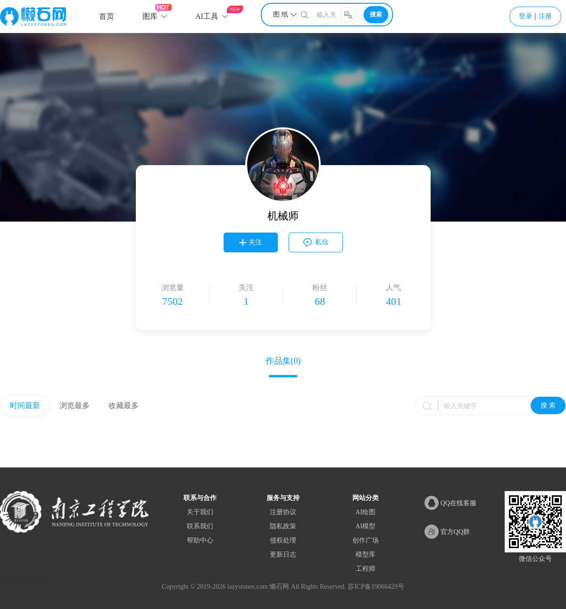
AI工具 (206, 16)
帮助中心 (200, 540)
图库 (150, 16)
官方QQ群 (447, 532)
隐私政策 (283, 526)
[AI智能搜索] (348, 14)
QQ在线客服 (450, 503)
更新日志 (283, 554)
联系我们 (200, 526)
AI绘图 (365, 512)
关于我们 (200, 512)
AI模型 (365, 526)
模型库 (365, 554)
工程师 (365, 568)
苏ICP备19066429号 (376, 586)
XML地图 (36, 579)
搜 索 (548, 405)
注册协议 (283, 512)
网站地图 (11, 579)
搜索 (376, 14)
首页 (106, 16)
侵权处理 (283, 540)
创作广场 (365, 540)
